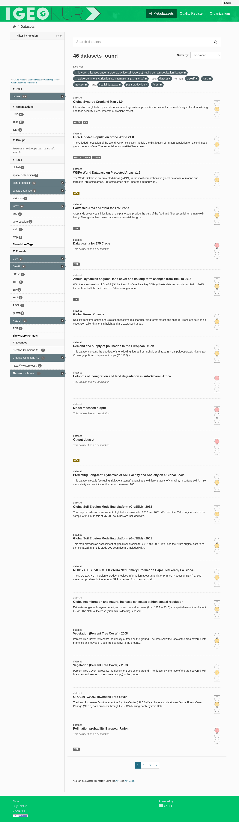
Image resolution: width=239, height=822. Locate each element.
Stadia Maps (19, 80)
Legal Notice (20, 806)
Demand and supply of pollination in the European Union (113, 346)
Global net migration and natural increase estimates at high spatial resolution (128, 601)
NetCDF (78, 158)
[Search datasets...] (142, 42)
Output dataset (83, 439)
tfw (85, 122)
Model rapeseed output (89, 408)
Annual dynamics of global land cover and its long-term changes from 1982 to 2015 (132, 278)
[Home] (14, 26)
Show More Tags (23, 244)
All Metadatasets (161, 13)
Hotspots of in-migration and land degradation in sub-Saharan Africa (122, 376)
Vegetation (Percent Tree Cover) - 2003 (100, 665)
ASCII (87, 158)
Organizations (220, 13)
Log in (228, 3)
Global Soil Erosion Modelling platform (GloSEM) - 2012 (112, 506)
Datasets (28, 26)
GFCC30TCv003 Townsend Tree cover (100, 696)
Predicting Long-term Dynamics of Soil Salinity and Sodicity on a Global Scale (128, 475)
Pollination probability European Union (101, 728)
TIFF (76, 228)
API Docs (129, 781)
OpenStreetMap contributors (24, 83)
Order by (182, 55)
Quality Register (192, 13)
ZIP (75, 299)
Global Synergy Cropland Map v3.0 (98, 101)
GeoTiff (77, 122)
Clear (59, 35)
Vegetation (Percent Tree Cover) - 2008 (100, 633)
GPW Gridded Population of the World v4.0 (103, 137)
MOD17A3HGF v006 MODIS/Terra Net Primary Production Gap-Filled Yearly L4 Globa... (134, 570)
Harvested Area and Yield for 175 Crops (101, 208)
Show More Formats (25, 335)
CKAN (165, 806)
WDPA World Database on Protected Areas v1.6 (106, 172)
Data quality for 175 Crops (91, 243)
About (16, 801)
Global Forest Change (88, 314)
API (117, 781)
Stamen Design (35, 80)
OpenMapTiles (51, 80)
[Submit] (216, 42)
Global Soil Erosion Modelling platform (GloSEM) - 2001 (112, 538)
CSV (76, 193)
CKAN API (19, 810)
